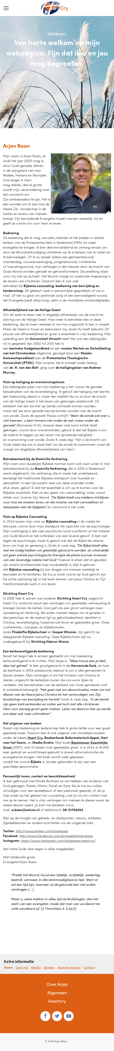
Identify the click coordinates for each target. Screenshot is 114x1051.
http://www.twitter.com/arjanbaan (42, 830)
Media (36, 967)
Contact (89, 967)
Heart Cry (35, 737)
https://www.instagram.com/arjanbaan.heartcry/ (58, 840)
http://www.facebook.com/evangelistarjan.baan (56, 835)
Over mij (22, 967)
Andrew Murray (69, 967)
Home (8, 967)
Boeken (49, 967)
